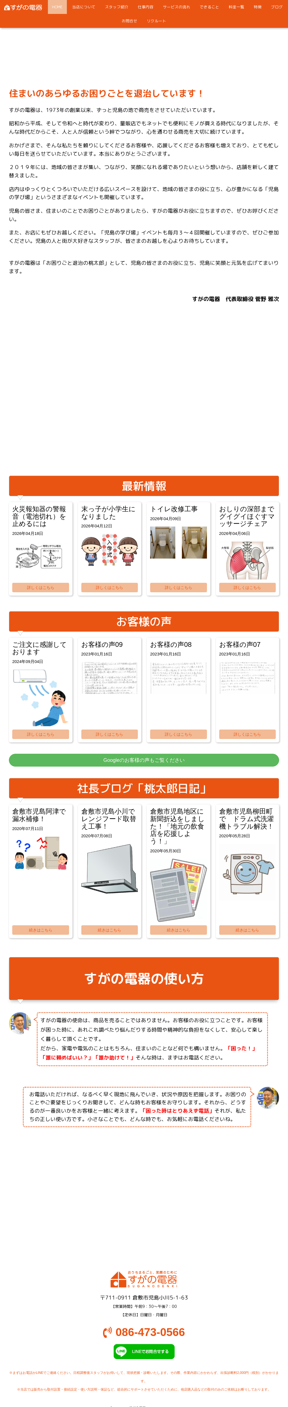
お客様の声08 (171, 644)
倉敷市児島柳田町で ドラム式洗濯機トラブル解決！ (246, 819)
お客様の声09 (102, 644)
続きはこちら (40, 930)
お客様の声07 (240, 644)
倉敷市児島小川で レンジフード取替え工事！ (111, 819)
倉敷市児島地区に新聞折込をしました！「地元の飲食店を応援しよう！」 (177, 826)
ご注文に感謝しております (39, 648)
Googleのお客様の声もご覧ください (144, 760)
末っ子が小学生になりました (108, 512)
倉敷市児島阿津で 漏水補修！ (42, 815)
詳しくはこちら (40, 587)
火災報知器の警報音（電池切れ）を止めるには (39, 516)
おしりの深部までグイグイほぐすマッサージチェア (247, 516)
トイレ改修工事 (174, 509)
